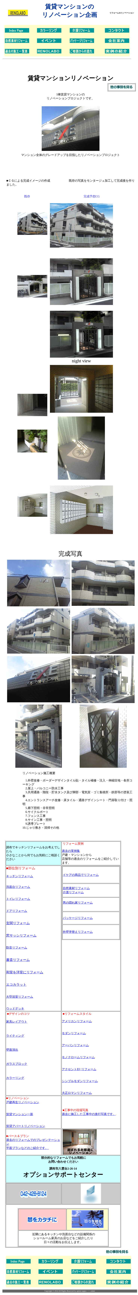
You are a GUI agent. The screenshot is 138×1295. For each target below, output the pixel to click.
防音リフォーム (16, 947)
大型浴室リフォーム (19, 996)
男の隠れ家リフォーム (78, 902)
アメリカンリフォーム (77, 1021)
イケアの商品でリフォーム (81, 874)
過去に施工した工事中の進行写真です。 (89, 1114)
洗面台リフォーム (18, 886)
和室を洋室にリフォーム (24, 972)
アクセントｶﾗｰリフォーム (79, 1069)
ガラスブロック (16, 1063)
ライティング (15, 1035)
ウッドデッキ (15, 1008)
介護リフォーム (73, 892)
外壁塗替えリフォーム (78, 931)
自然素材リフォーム (76, 888)
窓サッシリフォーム (21, 935)
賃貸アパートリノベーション (25, 1126)
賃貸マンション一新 (19, 1114)
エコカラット (16, 984)
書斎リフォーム (18, 960)
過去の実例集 (71, 850)
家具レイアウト (16, 1021)
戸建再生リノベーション (22, 1102)
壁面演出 (12, 1049)
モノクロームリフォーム (78, 1057)
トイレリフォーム (18, 898)
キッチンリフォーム (19, 876)
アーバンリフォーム (75, 1045)
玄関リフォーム (18, 923)
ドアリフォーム (16, 910)
